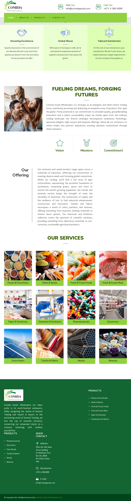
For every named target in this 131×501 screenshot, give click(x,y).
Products (39, 17)
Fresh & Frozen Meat (113, 283)
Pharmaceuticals (81, 322)
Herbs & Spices (49, 283)
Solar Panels (18, 360)
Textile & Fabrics (49, 360)
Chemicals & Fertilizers (49, 322)
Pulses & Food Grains (18, 283)
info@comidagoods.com (78, 8)
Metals (81, 360)
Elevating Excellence (21, 41)
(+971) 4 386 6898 (42, 472)
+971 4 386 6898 (113, 8)
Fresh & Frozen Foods (81, 283)
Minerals (113, 360)
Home (10, 17)
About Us (24, 17)
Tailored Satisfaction (109, 41)
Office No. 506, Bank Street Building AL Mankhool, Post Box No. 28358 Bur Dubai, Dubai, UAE (44, 454)
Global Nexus (65, 41)
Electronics (113, 322)
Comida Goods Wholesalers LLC (49, 497)
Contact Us (58, 17)
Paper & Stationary (18, 322)
